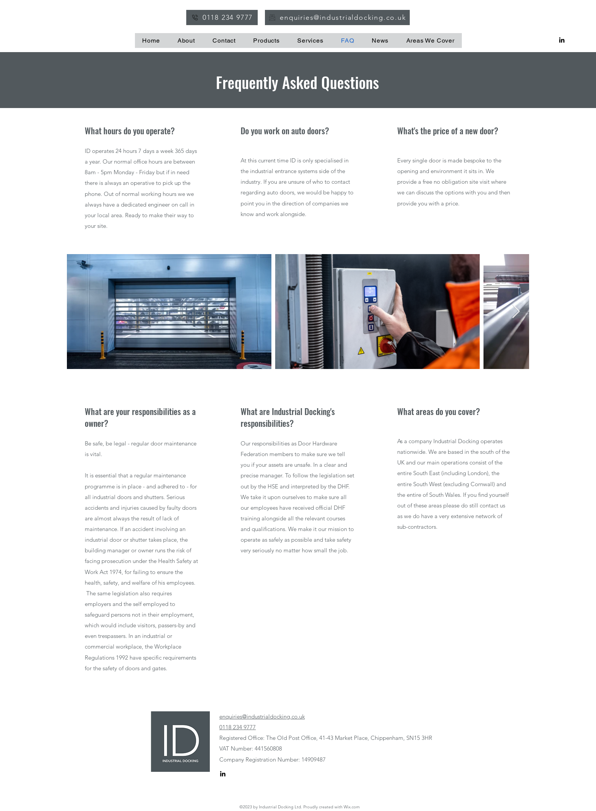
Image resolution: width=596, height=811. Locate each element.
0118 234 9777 (237, 727)
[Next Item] (516, 311)
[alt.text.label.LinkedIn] (562, 40)
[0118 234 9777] (222, 17)
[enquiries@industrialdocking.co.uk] (337, 17)
